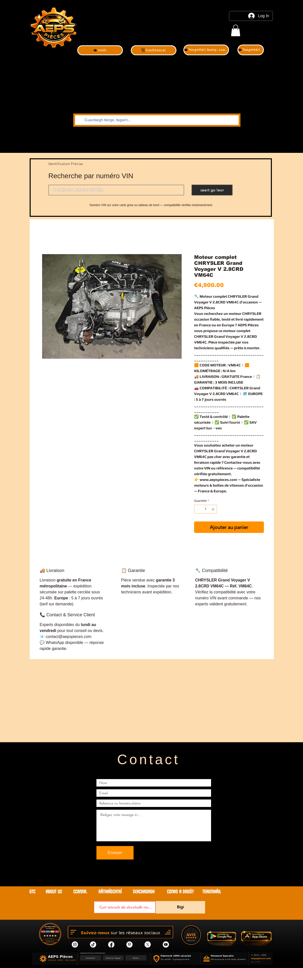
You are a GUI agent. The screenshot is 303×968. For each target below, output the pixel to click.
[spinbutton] (206, 509)
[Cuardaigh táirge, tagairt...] (156, 120)
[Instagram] (75, 944)
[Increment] (214, 509)
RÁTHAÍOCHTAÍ (110, 892)
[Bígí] (180, 907)
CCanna (79, 892)
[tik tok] (93, 944)
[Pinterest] (129, 944)
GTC (32, 892)
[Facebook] (111, 944)
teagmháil (211, 892)
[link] (235, 30)
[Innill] (100, 50)
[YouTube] (166, 944)
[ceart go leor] (212, 190)
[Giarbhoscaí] (153, 50)
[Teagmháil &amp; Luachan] (206, 50)
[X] (148, 944)
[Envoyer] (115, 852)
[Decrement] (198, 509)
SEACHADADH (143, 892)
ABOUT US (54, 892)
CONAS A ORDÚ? (180, 892)
